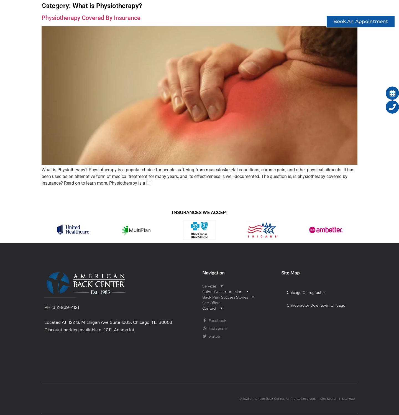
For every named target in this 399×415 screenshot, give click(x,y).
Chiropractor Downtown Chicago (316, 305)
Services (148, 9)
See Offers (337, 9)
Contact (374, 9)
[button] (317, 292)
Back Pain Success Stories (280, 9)
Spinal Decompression (203, 9)
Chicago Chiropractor (306, 292)
